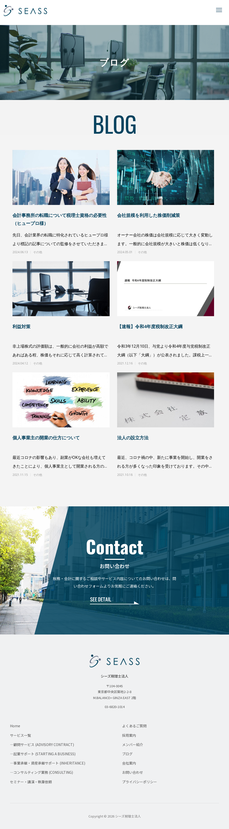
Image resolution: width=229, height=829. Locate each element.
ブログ (127, 753)
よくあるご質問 (134, 725)
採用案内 (129, 735)
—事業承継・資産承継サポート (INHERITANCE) (47, 763)
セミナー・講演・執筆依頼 (31, 781)
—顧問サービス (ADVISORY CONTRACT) (42, 744)
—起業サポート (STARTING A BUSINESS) (43, 753)
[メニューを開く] (219, 10)
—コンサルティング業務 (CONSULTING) (41, 772)
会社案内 (129, 763)
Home (15, 725)
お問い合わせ (132, 772)
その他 (37, 252)
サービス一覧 (20, 735)
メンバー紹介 (132, 744)
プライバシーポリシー (139, 781)
